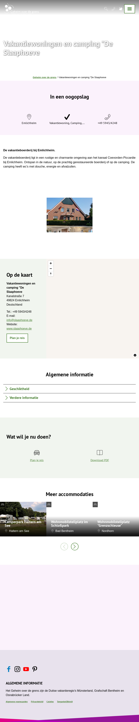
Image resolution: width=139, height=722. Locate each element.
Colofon (50, 701)
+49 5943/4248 (107, 123)
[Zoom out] (50, 268)
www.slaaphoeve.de (19, 328)
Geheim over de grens (44, 77)
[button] (17, 338)
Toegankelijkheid (65, 701)
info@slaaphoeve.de (19, 320)
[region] (92, 308)
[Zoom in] (50, 263)
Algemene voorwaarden (17, 701)
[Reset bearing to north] (50, 273)
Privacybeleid (37, 701)
